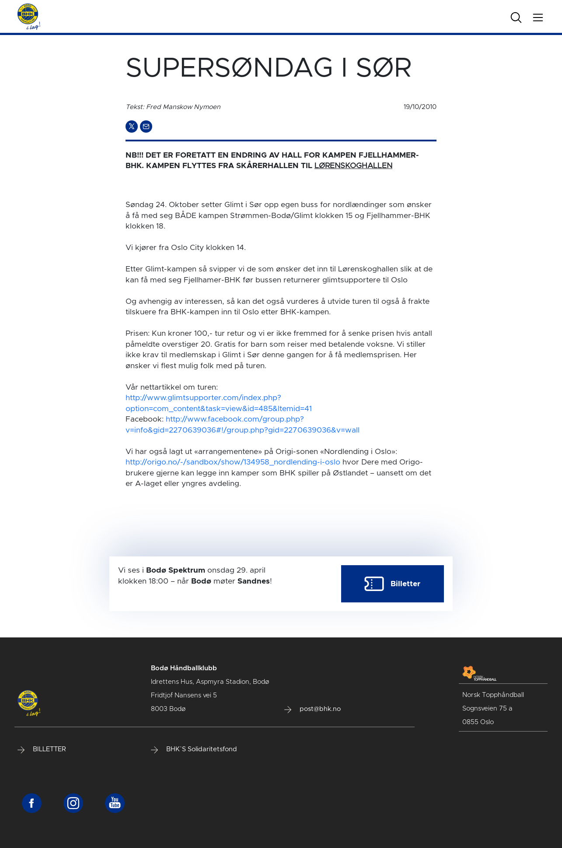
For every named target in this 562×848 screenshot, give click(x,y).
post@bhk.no (312, 709)
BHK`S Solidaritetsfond (194, 749)
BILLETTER (41, 749)
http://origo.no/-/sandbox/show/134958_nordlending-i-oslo (233, 462)
